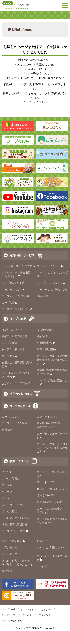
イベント (7, 472)
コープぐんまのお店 (13, 282)
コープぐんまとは (19, 406)
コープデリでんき (13, 289)
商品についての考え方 (14, 336)
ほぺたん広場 (9, 511)
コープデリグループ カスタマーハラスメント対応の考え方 (52, 448)
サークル (7, 498)
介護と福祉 (43, 296)
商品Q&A (42, 336)
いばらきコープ (47, 609)
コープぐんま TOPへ (35, 102)
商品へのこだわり (12, 329)
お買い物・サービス (22, 255)
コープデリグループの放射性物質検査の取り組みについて (52, 360)
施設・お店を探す (13, 541)
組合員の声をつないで (49, 502)
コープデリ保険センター (17, 309)
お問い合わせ (9, 547)
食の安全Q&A (45, 329)
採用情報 (7, 571)
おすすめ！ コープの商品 (16, 383)
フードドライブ (46, 482)
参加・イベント (19, 461)
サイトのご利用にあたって (52, 547)
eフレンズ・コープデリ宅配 (19, 266)
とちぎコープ (8, 615)
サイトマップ (9, 554)
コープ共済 (10, 302)
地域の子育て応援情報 (14, 524)
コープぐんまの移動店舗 (16, 296)
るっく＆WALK (45, 495)
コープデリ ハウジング (51, 282)
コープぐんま (25, 615)
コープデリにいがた (12, 620)
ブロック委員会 (11, 478)
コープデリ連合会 (11, 609)
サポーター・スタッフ (14, 505)
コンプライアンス (47, 416)
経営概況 (7, 429)
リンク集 (42, 566)
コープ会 (7, 485)
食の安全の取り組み (13, 349)
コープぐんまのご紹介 (14, 423)
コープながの (41, 615)
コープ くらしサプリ (15, 531)
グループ (7, 491)
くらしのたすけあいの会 (16, 518)
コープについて (11, 416)
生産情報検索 (46, 342)
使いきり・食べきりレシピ (52, 488)
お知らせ (42, 541)
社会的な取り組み (20, 393)
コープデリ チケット (50, 266)
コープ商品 (10, 356)
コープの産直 (9, 342)
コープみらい (29, 609)
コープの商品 (17, 318)
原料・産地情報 (47, 349)
